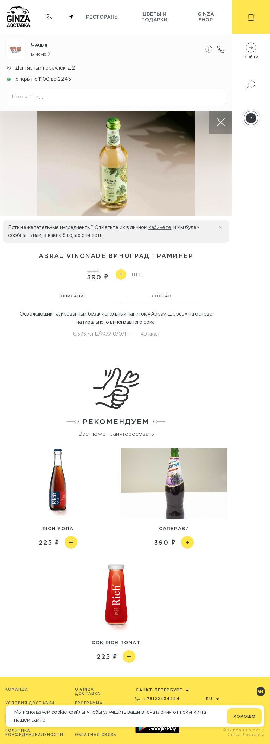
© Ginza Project (242, 730)
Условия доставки (29, 703)
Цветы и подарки (154, 16)
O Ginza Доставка (88, 691)
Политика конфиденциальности (34, 733)
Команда (16, 689)
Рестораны (102, 16)
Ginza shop (206, 16)
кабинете (159, 227)
